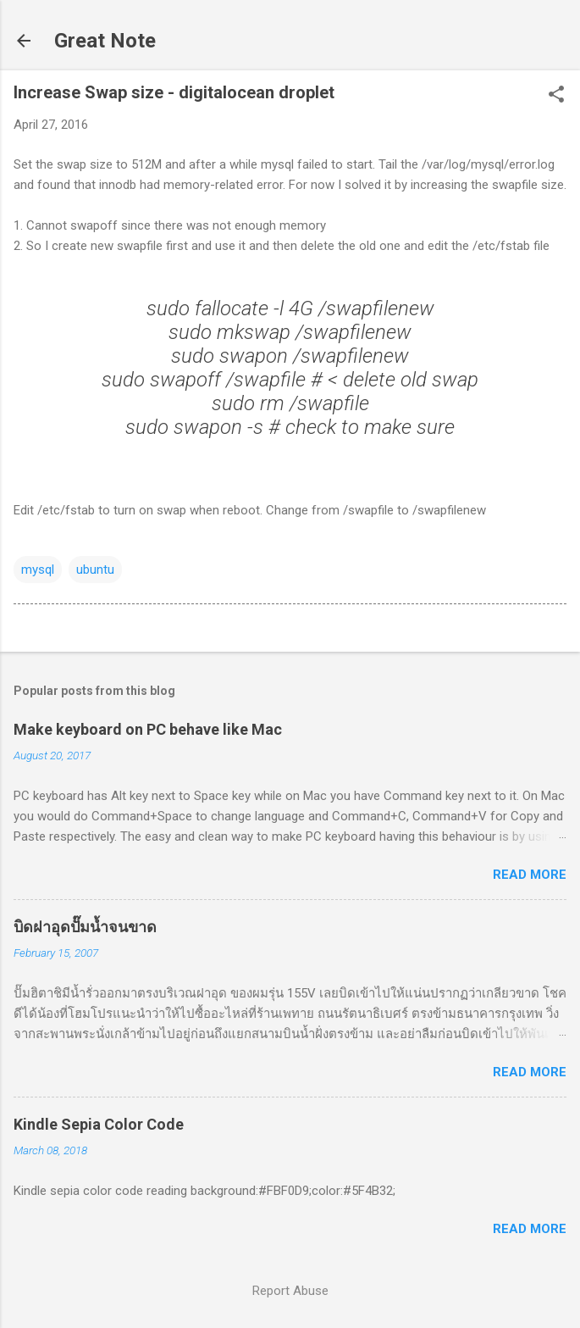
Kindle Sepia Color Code (99, 1124)
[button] (556, 96)
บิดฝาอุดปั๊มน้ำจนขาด (85, 927)
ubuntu (95, 569)
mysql (37, 569)
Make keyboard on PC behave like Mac (148, 729)
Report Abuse (290, 1290)
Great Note (105, 41)
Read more (529, 874)
